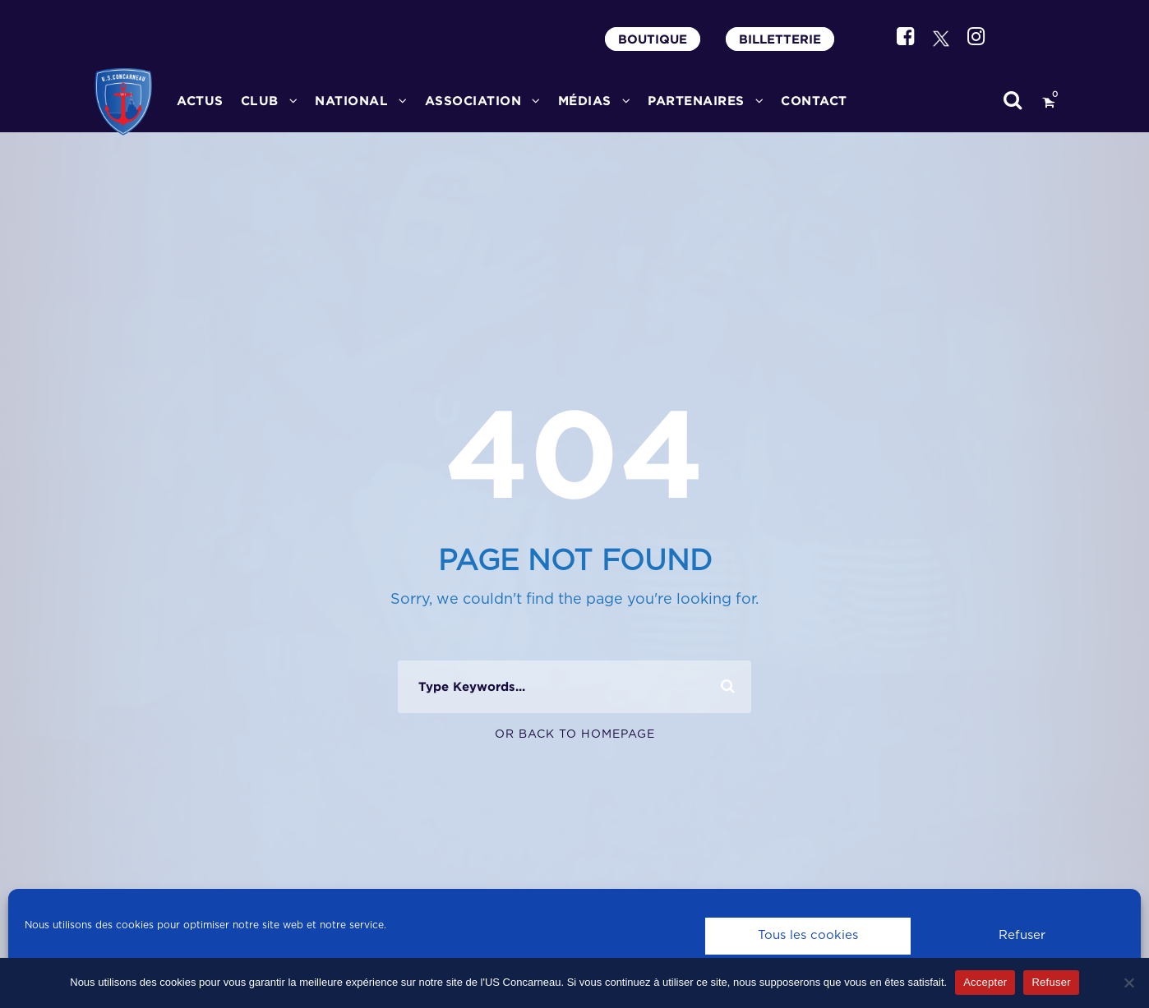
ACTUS (200, 101)
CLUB (260, 101)
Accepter (985, 982)
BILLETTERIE (780, 39)
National (351, 101)
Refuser (1022, 935)
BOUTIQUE (652, 39)
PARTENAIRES (696, 101)
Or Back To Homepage (575, 734)
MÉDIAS (584, 101)
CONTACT (814, 101)
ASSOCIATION (473, 101)
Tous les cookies (808, 935)
